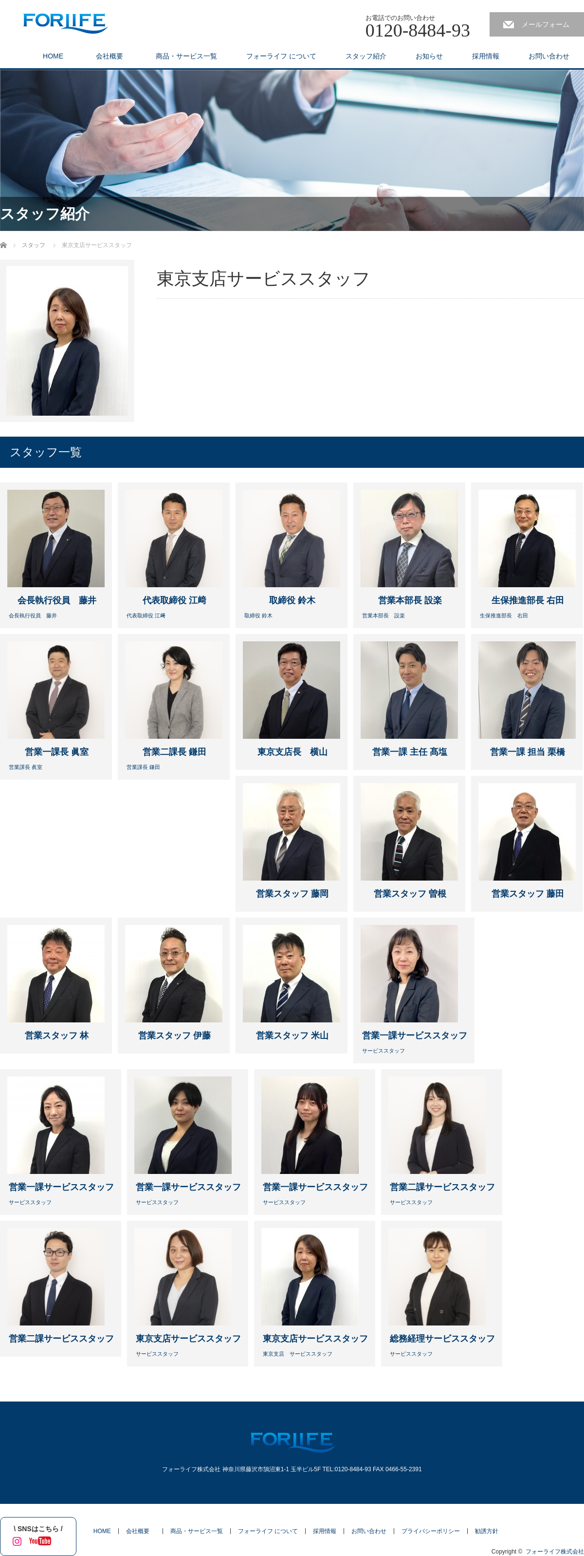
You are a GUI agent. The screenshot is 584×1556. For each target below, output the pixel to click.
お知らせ (429, 56)
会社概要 (113, 56)
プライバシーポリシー (431, 1531)
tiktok (61, 1539)
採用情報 (485, 56)
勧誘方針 (486, 1531)
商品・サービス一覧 (186, 56)
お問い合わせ (549, 56)
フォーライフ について (281, 56)
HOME (53, 56)
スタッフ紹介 (366, 56)
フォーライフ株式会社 (555, 1551)
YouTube (38, 1539)
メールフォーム (545, 24)
